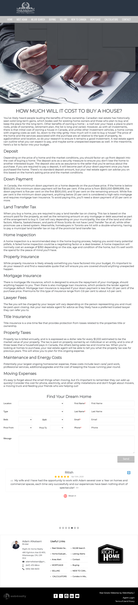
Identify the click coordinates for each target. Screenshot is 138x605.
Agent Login (128, 598)
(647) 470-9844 (32, 565)
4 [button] (69, 528)
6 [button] (75, 528)
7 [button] (78, 528)
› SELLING (55, 571)
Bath (44, 419)
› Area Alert (55, 559)
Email (77, 419)
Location (7, 403)
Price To (43, 427)
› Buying (75, 565)
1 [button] (60, 528)
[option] (69, 498)
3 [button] (66, 528)
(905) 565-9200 (32, 569)
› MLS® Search (78, 548)
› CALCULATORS (58, 576)
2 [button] (63, 528)
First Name (80, 403)
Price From (9, 427)
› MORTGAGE (56, 565)
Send (126, 458)
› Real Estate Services (58, 548)
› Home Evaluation (58, 554)
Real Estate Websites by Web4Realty (116, 593)
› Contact (75, 559)
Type (6, 411)
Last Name (79, 411)
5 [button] (72, 528)
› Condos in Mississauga (79, 576)
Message (7, 438)
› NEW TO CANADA (79, 571)
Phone (77, 427)
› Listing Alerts (78, 554)
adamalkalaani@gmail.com (38, 561)
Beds (6, 419)
